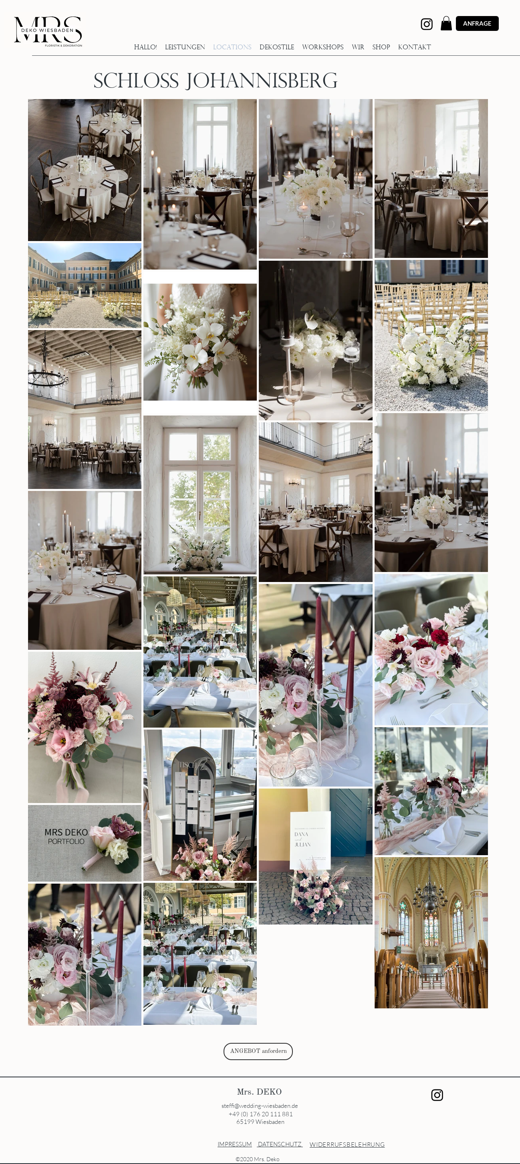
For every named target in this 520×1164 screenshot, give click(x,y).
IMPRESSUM (235, 1144)
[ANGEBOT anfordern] (258, 1051)
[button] (446, 23)
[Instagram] (427, 24)
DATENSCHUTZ (280, 1144)
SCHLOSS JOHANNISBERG (216, 82)
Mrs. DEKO (260, 1092)
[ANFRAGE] (477, 23)
